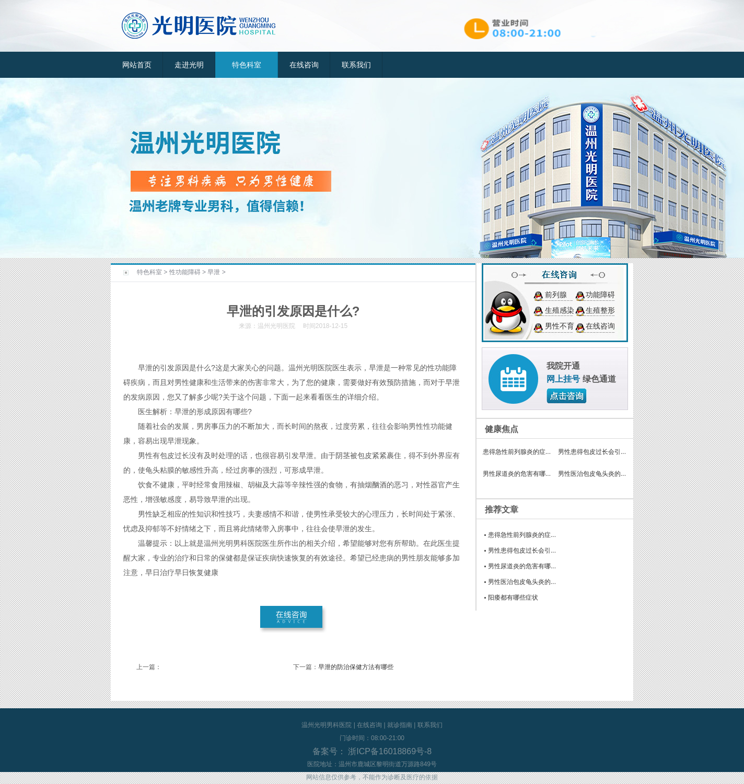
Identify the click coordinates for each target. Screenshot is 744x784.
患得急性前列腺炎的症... (517, 451)
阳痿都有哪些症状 (513, 597)
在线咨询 (304, 65)
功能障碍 (600, 294)
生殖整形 (600, 310)
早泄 (213, 272)
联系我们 (356, 65)
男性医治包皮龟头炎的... (592, 473)
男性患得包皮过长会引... (592, 451)
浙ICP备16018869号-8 (389, 751)
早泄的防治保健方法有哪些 (355, 667)
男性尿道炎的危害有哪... (517, 473)
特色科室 (246, 65)
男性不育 (559, 326)
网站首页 (137, 65)
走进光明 (189, 65)
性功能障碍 (185, 272)
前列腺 (556, 294)
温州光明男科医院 (326, 725)
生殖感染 (559, 310)
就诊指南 (399, 725)
